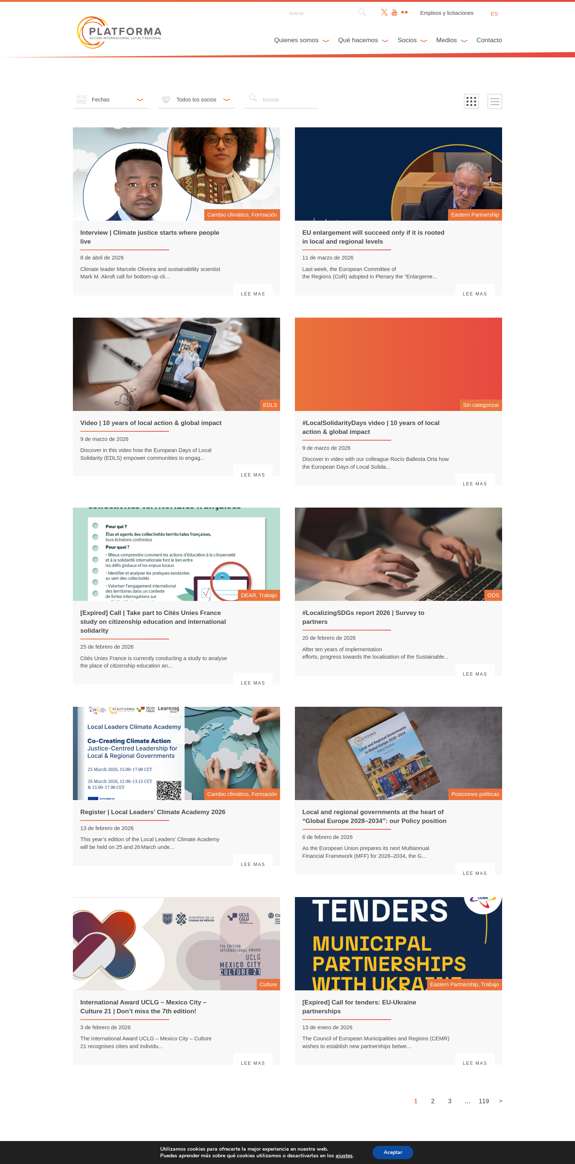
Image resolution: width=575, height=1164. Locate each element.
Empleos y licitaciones (447, 13)
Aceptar (397, 1152)
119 (484, 1101)
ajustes (348, 1156)
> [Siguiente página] (500, 1101)
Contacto (489, 40)
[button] (471, 101)
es (494, 14)
